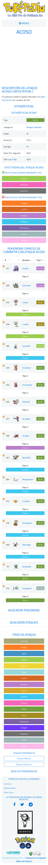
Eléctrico (24, 666)
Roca (40, 302)
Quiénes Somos (10, 788)
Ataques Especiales (24, 764)
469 (7, 544)
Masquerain (27, 479)
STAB (14, 159)
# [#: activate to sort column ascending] (5, 260)
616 (7, 401)
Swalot (25, 268)
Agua (24, 653)
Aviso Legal (9, 792)
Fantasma (24, 228)
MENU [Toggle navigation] (24, 23)
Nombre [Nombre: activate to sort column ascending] (26, 260)
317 (7, 268)
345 (7, 302)
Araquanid (26, 588)
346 (7, 324)
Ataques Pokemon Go (24, 753)
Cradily (25, 324)
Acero (24, 234)
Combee (26, 501)
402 (7, 385)
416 (7, 523)
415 (7, 501)
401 (7, 368)
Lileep (25, 302)
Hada (24, 240)
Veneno (24, 215)
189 (7, 346)
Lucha (24, 209)
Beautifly (26, 457)
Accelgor (26, 419)
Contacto (8, 784)
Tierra (24, 690)
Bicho (35, 120)
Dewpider (26, 566)
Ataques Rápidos (34, 127)
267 (7, 457)
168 (7, 435)
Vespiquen (27, 523)
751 (7, 566)
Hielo (24, 672)
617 (7, 419)
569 (7, 285)
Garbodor (26, 285)
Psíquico (24, 184)
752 (7, 588)
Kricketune (27, 385)
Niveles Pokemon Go (24, 771)
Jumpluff (26, 346)
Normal (24, 641)
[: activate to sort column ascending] (16, 260)
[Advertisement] (24, 60)
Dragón (24, 727)
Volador (24, 221)
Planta (24, 178)
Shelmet (26, 401)
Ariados (25, 435)
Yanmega (26, 544)
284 (7, 479)
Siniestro (24, 191)
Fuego (24, 203)
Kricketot (26, 368)
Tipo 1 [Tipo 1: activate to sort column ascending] (39, 260)
